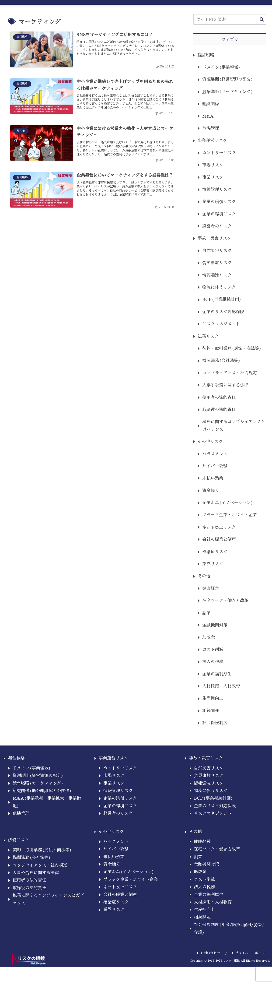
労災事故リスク (217, 263)
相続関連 (210, 711)
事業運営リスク (212, 140)
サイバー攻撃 (214, 466)
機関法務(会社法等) (221, 361)
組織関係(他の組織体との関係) (42, 791)
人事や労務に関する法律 (225, 385)
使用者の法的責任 (219, 397)
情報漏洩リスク (217, 275)
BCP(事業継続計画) (221, 299)
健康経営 (210, 588)
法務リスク (208, 336)
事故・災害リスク (214, 238)
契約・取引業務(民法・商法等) (232, 348)
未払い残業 (212, 478)
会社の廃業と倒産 (219, 539)
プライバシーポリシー (250, 953)
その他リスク (210, 441)
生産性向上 (212, 698)
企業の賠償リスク (219, 202)
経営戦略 (206, 55)
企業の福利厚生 (217, 674)
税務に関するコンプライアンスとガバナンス (233, 425)
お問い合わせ (208, 953)
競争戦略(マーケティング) (227, 92)
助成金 (208, 637)
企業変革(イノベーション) (227, 503)
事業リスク (212, 177)
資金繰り (210, 491)
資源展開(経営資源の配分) (227, 79)
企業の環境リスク (219, 214)
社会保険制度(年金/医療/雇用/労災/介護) (229, 928)
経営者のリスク (217, 226)
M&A (208, 116)
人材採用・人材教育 (221, 686)
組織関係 (210, 104)
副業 (206, 613)
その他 (204, 576)
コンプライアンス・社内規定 (229, 373)
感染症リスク (214, 552)
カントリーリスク (219, 153)
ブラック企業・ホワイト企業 (229, 515)
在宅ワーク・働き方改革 (225, 600)
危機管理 (210, 128)
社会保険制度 (214, 723)
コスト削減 (212, 649)
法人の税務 (212, 662)
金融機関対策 (214, 625)
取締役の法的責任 (219, 410)
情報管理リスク (217, 189)
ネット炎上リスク (219, 527)
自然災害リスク (217, 251)
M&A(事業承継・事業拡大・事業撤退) (47, 802)
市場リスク (212, 165)
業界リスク (212, 564)
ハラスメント (214, 454)
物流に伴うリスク (219, 287)
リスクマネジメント (221, 324)
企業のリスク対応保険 (223, 312)
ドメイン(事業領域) (221, 67)
